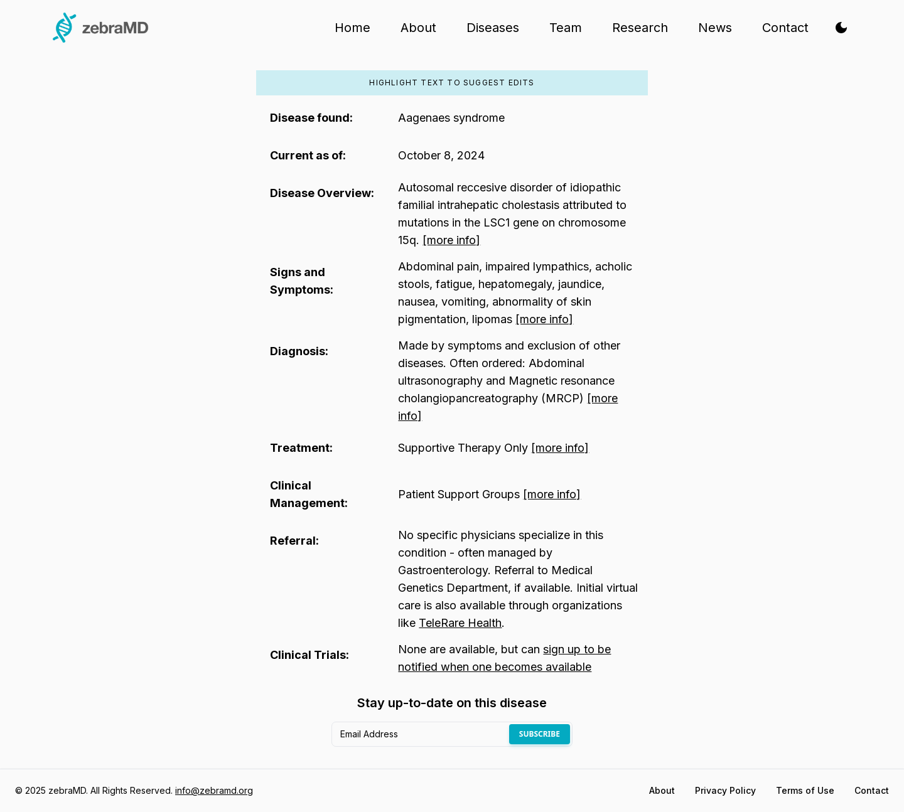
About (418, 27)
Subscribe (539, 734)
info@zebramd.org (214, 790)
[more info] (451, 240)
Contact (785, 27)
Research (640, 27)
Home (352, 27)
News (715, 27)
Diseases (492, 27)
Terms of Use (805, 790)
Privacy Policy (725, 790)
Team (565, 27)
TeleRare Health (460, 622)
